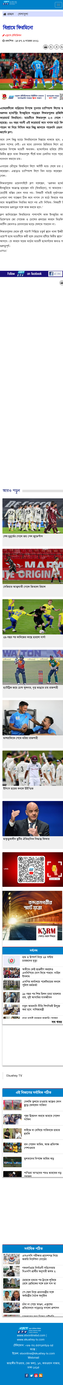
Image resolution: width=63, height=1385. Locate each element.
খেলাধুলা (23, 14)
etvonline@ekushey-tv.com (37, 1353)
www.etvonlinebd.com (31, 1335)
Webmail (33, 1358)
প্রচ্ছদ (8, 14)
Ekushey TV (14, 1076)
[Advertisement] (30, 390)
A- (51, 46)
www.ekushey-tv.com (30, 1339)
